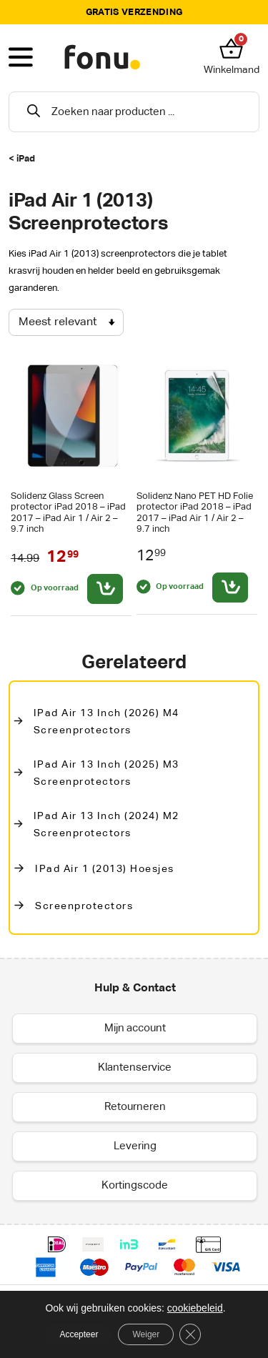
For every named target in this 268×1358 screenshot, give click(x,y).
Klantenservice (135, 1067)
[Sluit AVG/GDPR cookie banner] (190, 1334)
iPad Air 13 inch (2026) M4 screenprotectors (106, 721)
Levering (135, 1146)
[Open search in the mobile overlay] (134, 111)
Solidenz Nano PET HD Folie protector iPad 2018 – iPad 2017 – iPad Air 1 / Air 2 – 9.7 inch (195, 512)
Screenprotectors (84, 906)
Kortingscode (134, 1185)
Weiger (145, 1334)
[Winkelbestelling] (66, 322)
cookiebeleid (195, 1308)
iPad (25, 159)
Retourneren (135, 1106)
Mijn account (135, 1028)
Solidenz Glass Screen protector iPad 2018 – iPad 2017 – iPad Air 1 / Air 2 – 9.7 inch (68, 512)
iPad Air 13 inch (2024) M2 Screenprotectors (106, 824)
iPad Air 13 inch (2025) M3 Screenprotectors (106, 773)
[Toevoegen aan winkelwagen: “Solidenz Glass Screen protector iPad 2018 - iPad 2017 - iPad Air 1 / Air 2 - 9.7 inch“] (105, 589)
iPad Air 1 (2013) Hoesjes (104, 869)
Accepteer (78, 1334)
